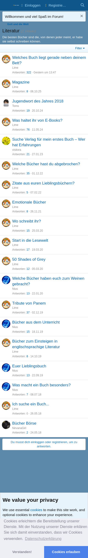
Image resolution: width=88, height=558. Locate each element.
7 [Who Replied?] (27, 394)
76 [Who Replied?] (28, 129)
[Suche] (82, 5)
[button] (6, 5)
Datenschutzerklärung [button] (43, 539)
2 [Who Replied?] (27, 432)
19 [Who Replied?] (28, 110)
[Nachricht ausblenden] (81, 16)
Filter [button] (78, 48)
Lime (15, 67)
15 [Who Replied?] (28, 230)
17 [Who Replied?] (28, 249)
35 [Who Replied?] (28, 173)
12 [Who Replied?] (28, 269)
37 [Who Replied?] (28, 312)
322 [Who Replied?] (29, 72)
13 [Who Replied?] (28, 293)
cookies (36, 510)
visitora (16, 149)
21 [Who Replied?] (28, 154)
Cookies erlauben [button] (66, 552)
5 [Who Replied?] (27, 192)
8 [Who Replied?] (27, 91)
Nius (15, 288)
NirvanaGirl (19, 428)
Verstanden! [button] (22, 552)
